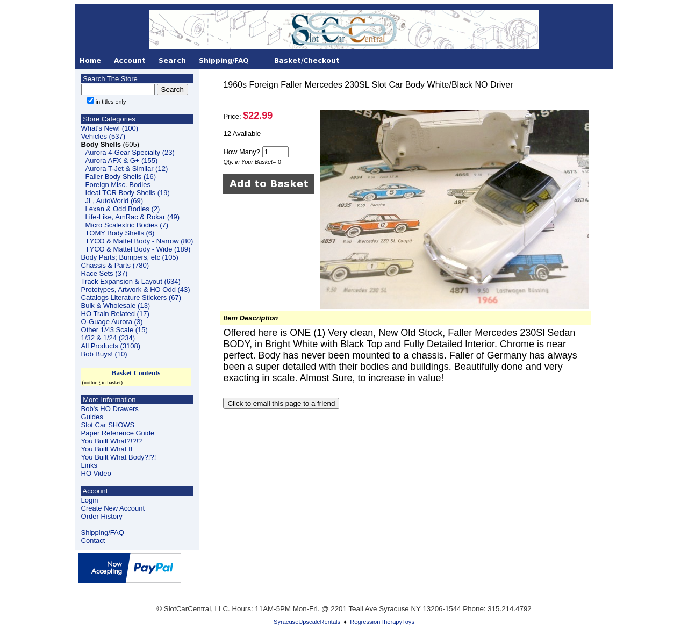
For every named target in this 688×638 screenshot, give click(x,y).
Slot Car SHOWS (108, 425)
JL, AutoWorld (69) (114, 201)
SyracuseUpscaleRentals (307, 622)
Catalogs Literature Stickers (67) (131, 297)
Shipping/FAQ (102, 532)
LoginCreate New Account (113, 504)
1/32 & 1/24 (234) (108, 338)
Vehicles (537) (103, 136)
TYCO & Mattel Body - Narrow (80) (139, 241)
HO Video (96, 473)
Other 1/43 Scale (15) (114, 330)
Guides (92, 417)
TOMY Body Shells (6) (120, 233)
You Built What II (107, 449)
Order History (102, 516)
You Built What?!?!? (111, 441)
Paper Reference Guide (118, 433)
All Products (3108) (111, 346)
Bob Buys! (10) (104, 354)
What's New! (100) (110, 128)
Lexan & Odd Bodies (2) (122, 209)
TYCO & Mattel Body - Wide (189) (138, 249)
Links (89, 465)
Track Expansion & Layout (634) (131, 281)
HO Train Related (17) (115, 314)
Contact (93, 540)
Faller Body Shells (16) (120, 177)
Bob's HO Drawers (110, 409)
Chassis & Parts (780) (115, 265)
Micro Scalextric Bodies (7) (127, 225)
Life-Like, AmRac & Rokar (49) (132, 217)
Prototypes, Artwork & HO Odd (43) (135, 289)
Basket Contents (136, 373)
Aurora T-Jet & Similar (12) (126, 168)
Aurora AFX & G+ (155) (121, 160)
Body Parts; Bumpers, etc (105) (129, 257)
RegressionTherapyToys (382, 622)
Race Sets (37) (104, 273)
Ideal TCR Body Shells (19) (127, 193)
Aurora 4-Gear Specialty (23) (130, 152)
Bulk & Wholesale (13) (115, 306)
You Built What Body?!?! (118, 457)
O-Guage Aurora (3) (112, 322)
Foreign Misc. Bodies (117, 185)
